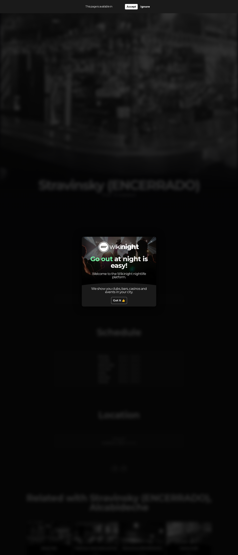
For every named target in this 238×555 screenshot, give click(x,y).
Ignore (145, 6)
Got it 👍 (119, 300)
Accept (131, 6)
